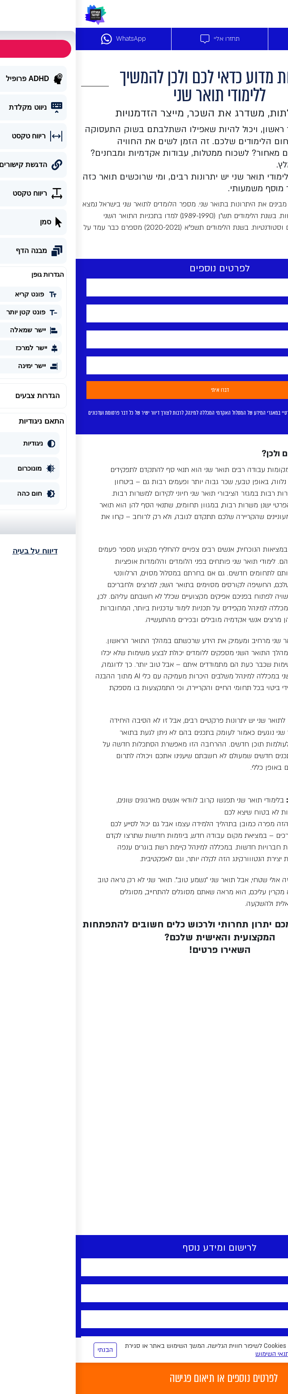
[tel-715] (144, 313)
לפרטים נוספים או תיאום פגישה (148, 1378)
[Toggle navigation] (276, 13)
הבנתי (29, 1350)
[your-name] (144, 287)
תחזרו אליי (144, 38)
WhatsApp (47, 39)
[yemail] (144, 339)
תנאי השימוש (197, 1354)
